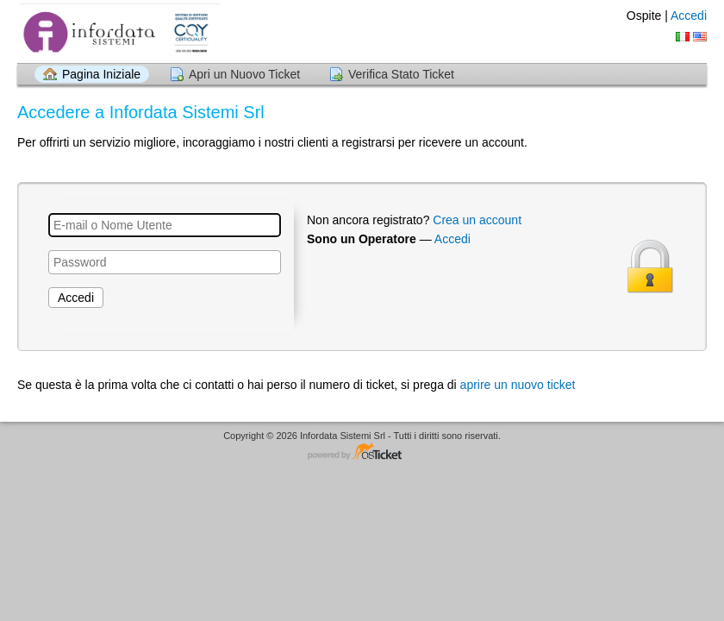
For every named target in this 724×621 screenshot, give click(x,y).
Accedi (689, 15)
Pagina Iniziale (101, 74)
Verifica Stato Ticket (401, 74)
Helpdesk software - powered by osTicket (362, 452)
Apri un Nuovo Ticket (244, 74)
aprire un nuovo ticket (518, 385)
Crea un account (477, 220)
